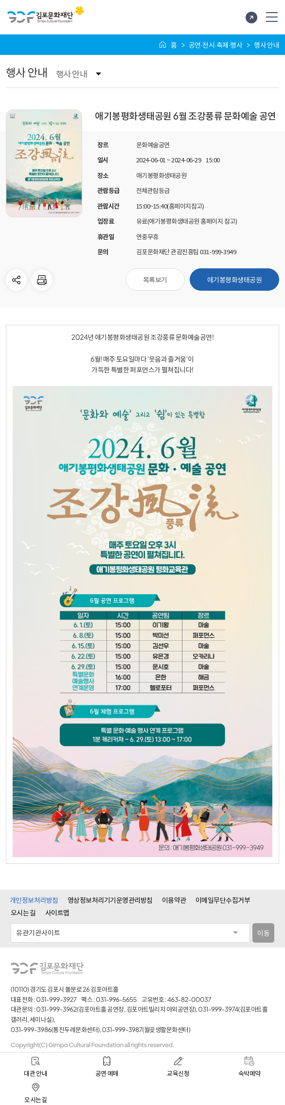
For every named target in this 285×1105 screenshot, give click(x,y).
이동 (263, 933)
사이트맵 (57, 912)
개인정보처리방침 (34, 899)
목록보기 (155, 279)
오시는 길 (23, 912)
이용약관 (174, 899)
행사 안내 (71, 74)
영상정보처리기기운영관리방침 (110, 899)
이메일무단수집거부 (223, 899)
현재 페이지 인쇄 (42, 280)
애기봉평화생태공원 (234, 279)
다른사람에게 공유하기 (16, 280)
